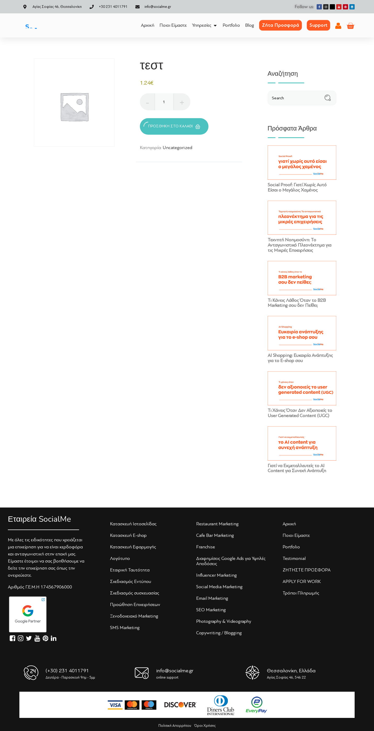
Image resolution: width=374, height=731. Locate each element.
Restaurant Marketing (217, 523)
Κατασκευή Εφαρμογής (133, 546)
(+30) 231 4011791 (67, 671)
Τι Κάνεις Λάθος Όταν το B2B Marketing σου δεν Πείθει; (297, 303)
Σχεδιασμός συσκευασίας (134, 593)
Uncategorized (177, 147)
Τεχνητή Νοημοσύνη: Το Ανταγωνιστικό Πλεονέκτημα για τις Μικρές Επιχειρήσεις (299, 245)
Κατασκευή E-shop (128, 535)
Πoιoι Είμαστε (296, 535)
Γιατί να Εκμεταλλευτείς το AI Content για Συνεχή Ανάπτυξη (297, 468)
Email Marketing (212, 598)
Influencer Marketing (216, 575)
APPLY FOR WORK (302, 581)
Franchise (205, 546)
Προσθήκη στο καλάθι (172, 125)
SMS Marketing (125, 627)
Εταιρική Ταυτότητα (130, 569)
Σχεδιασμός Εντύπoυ (130, 581)
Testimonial (294, 558)
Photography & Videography (223, 621)
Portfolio (291, 546)
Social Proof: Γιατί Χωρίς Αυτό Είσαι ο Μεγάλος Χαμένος (297, 187)
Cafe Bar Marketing (215, 535)
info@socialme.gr (174, 671)
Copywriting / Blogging (219, 632)
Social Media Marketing (219, 586)
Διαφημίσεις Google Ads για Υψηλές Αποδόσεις (231, 561)
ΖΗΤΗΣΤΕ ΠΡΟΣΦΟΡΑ (307, 569)
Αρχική (289, 523)
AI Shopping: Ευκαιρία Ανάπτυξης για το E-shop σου (300, 358)
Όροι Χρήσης (205, 726)
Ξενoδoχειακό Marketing (134, 616)
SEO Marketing (211, 609)
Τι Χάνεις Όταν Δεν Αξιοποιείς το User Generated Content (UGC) (300, 413)
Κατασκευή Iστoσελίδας (133, 523)
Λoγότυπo (120, 558)
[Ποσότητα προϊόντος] (164, 101)
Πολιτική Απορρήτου (174, 726)
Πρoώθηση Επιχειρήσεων (135, 604)
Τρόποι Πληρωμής (301, 593)
